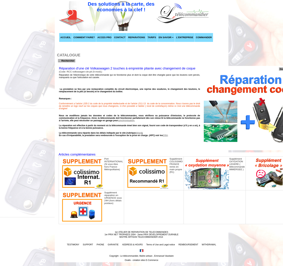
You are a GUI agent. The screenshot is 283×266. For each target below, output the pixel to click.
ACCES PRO (104, 37)
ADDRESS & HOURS (132, 244)
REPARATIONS (136, 37)
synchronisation (126, 120)
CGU (165, 135)
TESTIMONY (73, 244)
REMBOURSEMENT (188, 244)
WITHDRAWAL (209, 244)
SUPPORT (88, 244)
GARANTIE (113, 244)
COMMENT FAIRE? (84, 37)
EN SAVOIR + (166, 37)
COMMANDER (204, 37)
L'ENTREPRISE (184, 37)
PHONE (100, 244)
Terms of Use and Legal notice (160, 244)
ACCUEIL (65, 37)
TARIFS (152, 37)
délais (139, 133)
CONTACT (119, 37)
